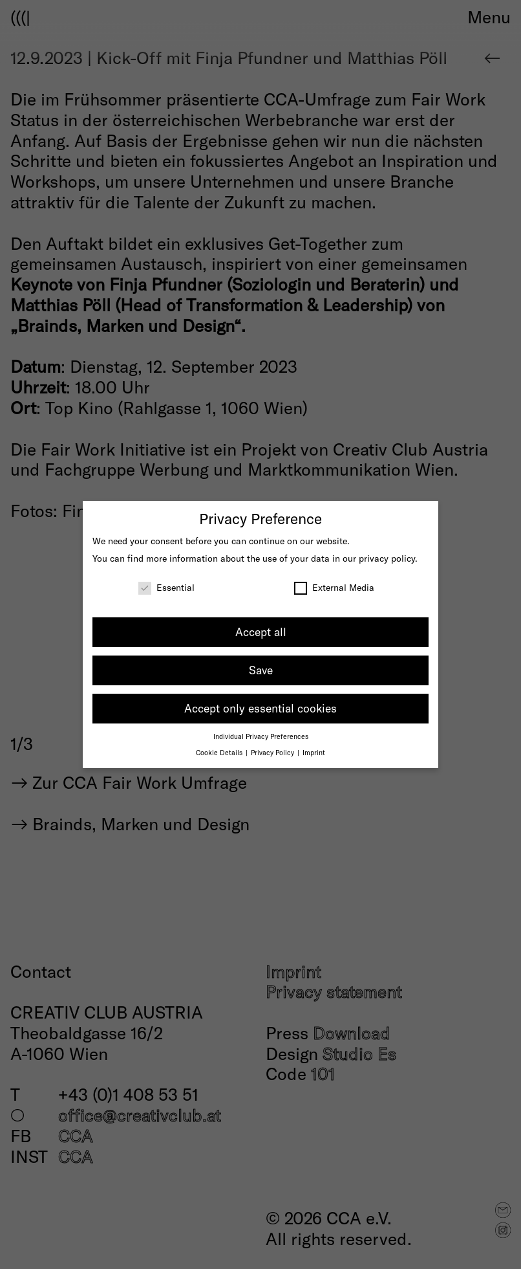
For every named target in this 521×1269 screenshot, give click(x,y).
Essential (166, 587)
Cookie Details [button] (220, 752)
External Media (334, 587)
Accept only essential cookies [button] (260, 708)
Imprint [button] (314, 752)
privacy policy (387, 558)
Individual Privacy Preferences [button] (260, 736)
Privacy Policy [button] (273, 752)
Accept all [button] (260, 631)
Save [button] (261, 670)
